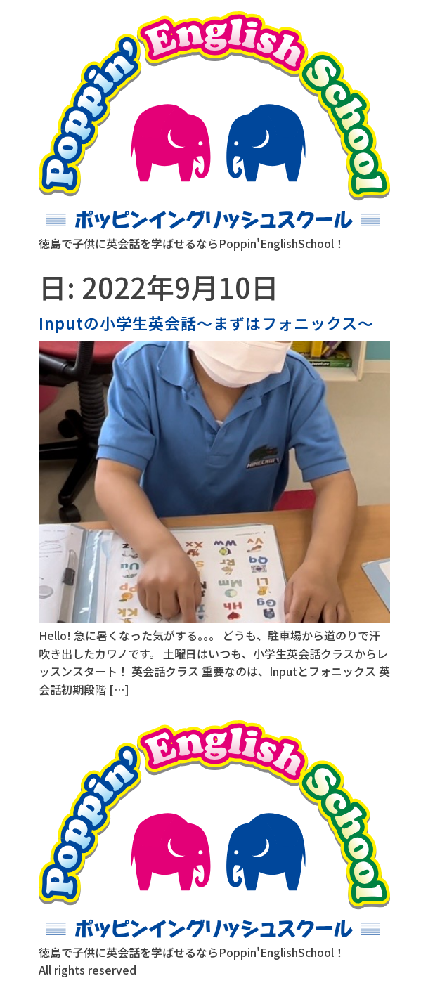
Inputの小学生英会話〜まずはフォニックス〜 (206, 322)
